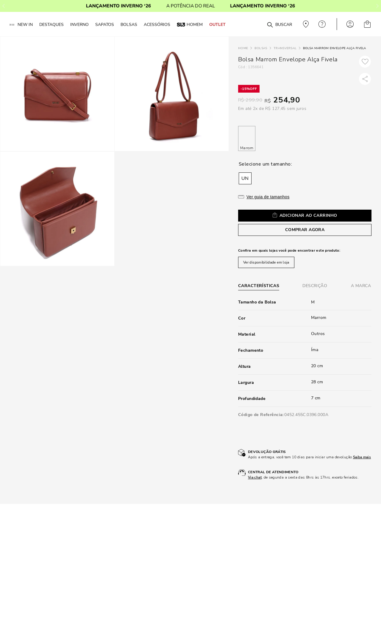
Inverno (79, 24)
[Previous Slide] (3, 6)
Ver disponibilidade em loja (266, 262)
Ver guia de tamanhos (268, 196)
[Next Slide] (377, 6)
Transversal (285, 48)
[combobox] (259, 24)
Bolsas (260, 48)
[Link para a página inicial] (243, 48)
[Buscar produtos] (270, 25)
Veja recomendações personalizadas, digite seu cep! (305, 24)
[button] (245, 178)
